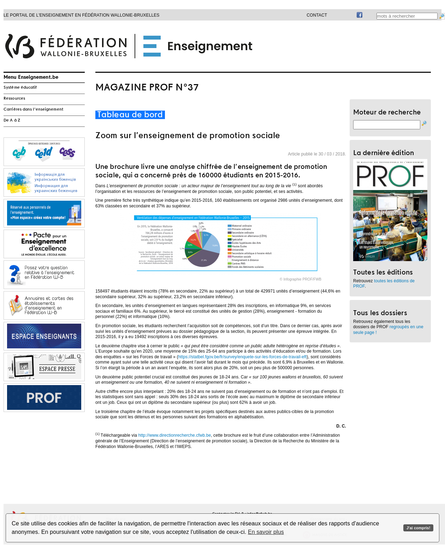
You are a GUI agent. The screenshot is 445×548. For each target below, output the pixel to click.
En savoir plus (266, 532)
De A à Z (12, 120)
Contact (317, 15)
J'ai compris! (418, 528)
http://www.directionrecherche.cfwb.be (174, 435)
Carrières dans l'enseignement (33, 109)
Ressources (14, 98)
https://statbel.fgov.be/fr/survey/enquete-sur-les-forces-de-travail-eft (242, 356)
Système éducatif (20, 88)
